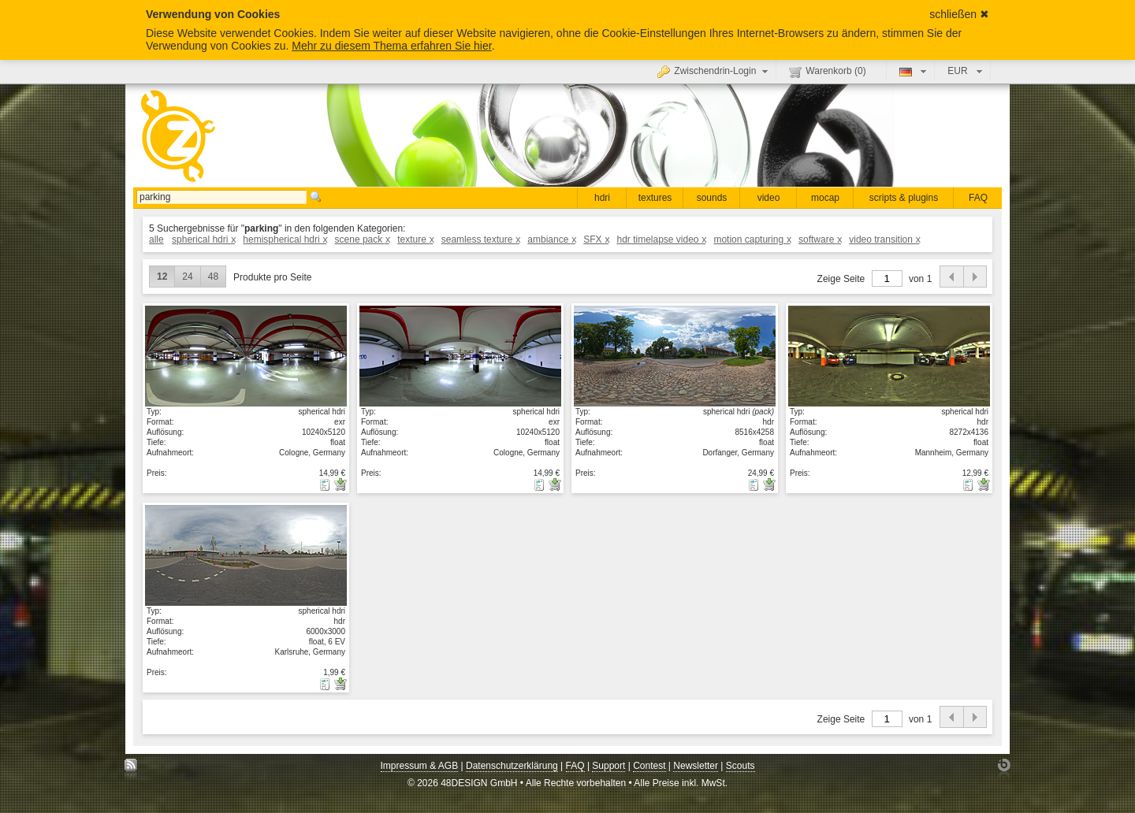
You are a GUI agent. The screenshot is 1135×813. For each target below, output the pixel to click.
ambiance (551, 239)
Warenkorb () (827, 71)
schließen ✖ (959, 14)
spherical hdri (203, 239)
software (819, 239)
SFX (595, 239)
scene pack (362, 239)
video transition (884, 239)
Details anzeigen (246, 355)
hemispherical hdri (284, 239)
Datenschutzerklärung (512, 765)
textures (655, 197)
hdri (602, 197)
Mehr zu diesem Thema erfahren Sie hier (391, 45)
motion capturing (751, 239)
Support (608, 765)
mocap (825, 197)
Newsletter (695, 765)
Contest (649, 765)
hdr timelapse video (660, 239)
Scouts (740, 765)
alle (156, 239)
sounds (712, 197)
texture (415, 239)
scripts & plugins (903, 197)
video (768, 197)
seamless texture (480, 239)
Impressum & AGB (420, 765)
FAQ (978, 197)
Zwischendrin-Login (714, 71)
